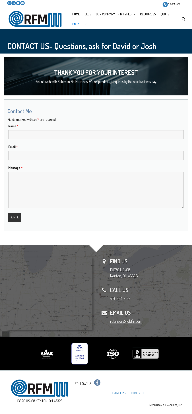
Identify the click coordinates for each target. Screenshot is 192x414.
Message (15, 167)
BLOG (87, 14)
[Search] (182, 19)
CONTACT (77, 24)
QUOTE (164, 14)
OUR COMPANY (105, 14)
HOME (76, 14)
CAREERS (119, 393)
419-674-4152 (171, 4)
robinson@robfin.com (126, 321)
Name (13, 126)
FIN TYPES (124, 14)
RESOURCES (148, 14)
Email (13, 147)
